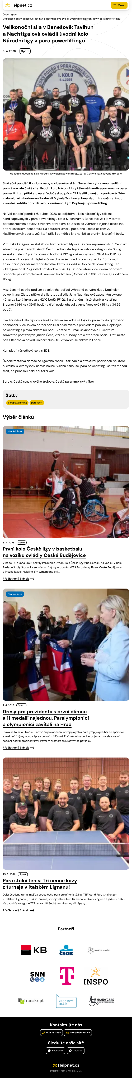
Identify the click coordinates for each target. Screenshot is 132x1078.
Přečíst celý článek (16, 578)
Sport (14, 14)
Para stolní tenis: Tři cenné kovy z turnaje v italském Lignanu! (40, 883)
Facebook (55, 1050)
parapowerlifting (17, 402)
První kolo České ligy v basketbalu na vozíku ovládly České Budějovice (44, 552)
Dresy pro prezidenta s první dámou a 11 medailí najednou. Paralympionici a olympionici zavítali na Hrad (46, 718)
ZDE (46, 350)
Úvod (6, 14)
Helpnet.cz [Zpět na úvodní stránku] (21, 5)
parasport (37, 402)
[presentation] (66, 482)
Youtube (75, 1050)
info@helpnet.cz (78, 1032)
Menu (121, 5)
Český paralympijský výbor (74, 381)
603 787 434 (51, 1032)
